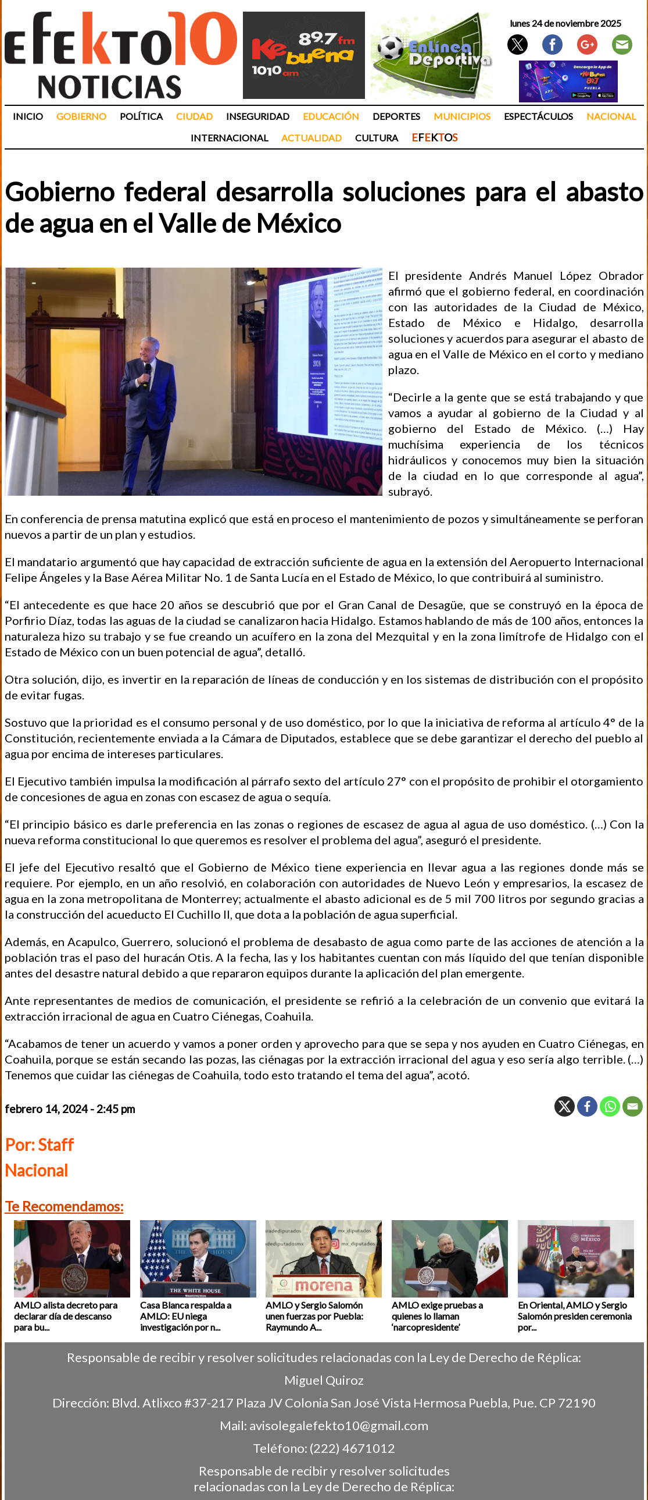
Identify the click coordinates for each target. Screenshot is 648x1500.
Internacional (229, 137)
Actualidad (311, 137)
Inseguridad (257, 116)
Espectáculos (538, 116)
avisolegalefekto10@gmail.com (338, 1425)
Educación (331, 116)
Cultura (376, 137)
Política (141, 116)
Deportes (396, 116)
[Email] (632, 1106)
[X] (564, 1106)
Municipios (462, 116)
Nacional (611, 116)
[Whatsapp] (610, 1106)
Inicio (28, 116)
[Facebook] (587, 1106)
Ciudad (194, 116)
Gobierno (81, 116)
